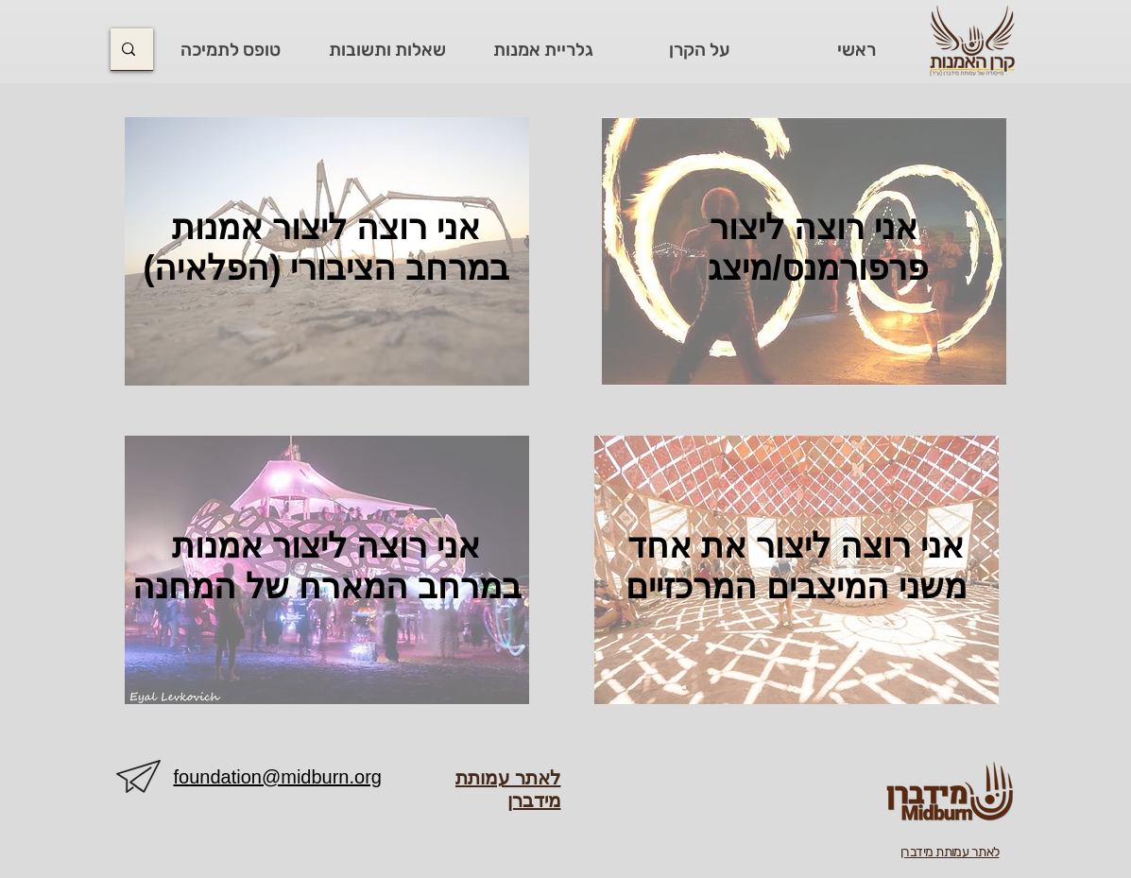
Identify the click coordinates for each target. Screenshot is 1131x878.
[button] (699, 49)
